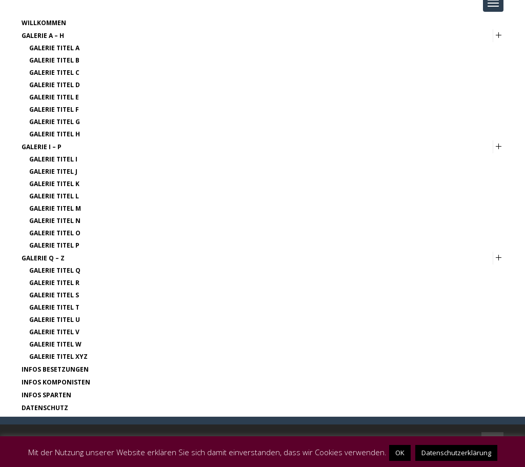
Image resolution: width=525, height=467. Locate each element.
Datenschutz (45, 407)
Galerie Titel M (55, 208)
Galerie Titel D (54, 84)
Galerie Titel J (53, 171)
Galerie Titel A (54, 48)
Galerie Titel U (54, 319)
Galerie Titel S (54, 295)
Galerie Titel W (55, 344)
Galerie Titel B (54, 60)
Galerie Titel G (54, 121)
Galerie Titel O (54, 233)
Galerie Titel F (54, 109)
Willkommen (44, 22)
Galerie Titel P (54, 245)
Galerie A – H (43, 35)
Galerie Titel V (54, 332)
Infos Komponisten (56, 382)
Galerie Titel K (54, 183)
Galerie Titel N (54, 220)
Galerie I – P (42, 147)
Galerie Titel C (54, 72)
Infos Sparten (46, 395)
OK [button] (400, 452)
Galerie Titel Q (54, 270)
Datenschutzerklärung (456, 452)
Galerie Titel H (54, 134)
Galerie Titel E (54, 97)
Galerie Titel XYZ (58, 356)
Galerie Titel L (54, 196)
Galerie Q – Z (43, 258)
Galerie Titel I (53, 159)
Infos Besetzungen (55, 369)
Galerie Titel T (54, 307)
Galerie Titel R (54, 282)
